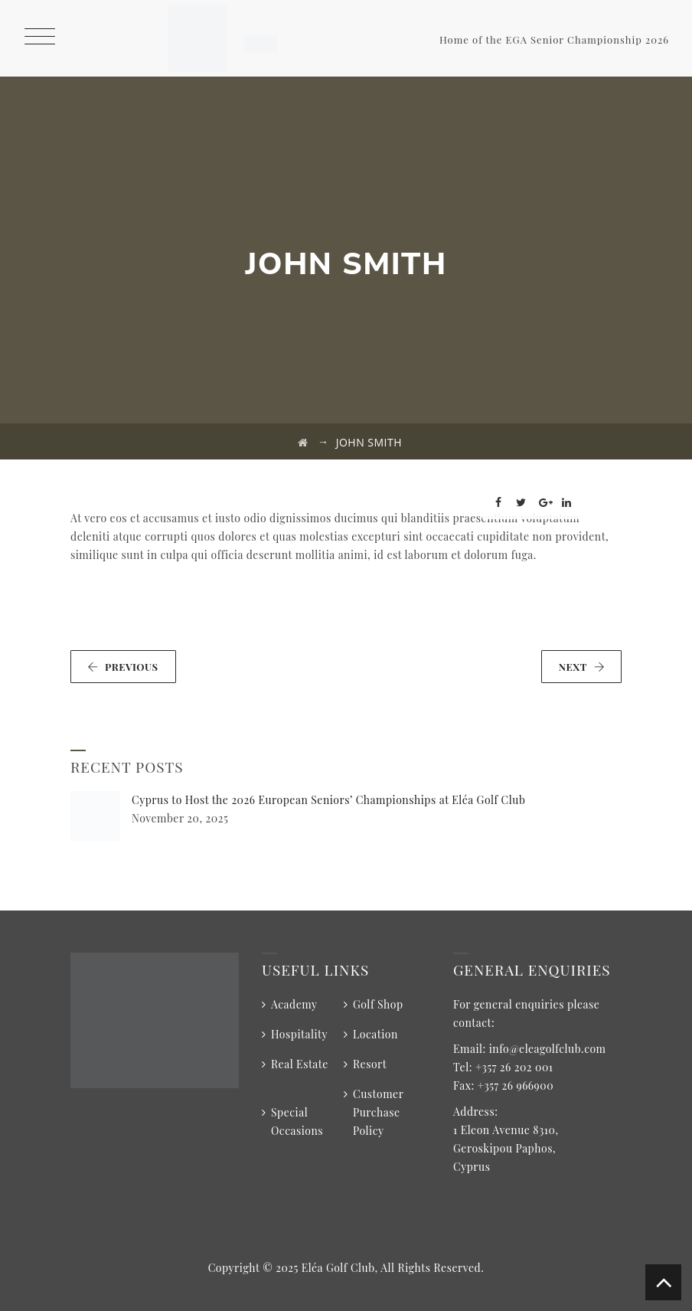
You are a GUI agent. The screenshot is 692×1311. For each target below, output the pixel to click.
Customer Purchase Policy (378, 1112)
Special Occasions (297, 1121)
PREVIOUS (122, 666)
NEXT (582, 666)
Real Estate (299, 1064)
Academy (294, 1004)
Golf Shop (378, 1004)
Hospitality (299, 1034)
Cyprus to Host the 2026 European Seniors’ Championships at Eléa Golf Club (328, 800)
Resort (370, 1064)
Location (375, 1034)
